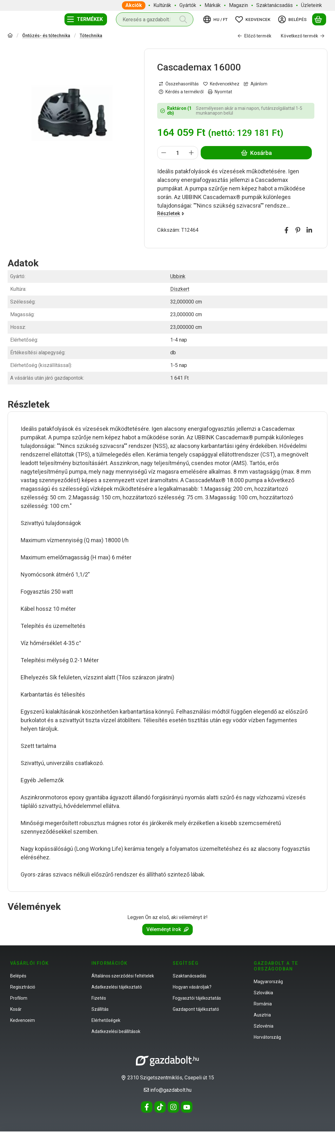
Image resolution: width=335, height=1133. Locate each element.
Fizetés (98, 998)
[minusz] (164, 152)
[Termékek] (85, 19)
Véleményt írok (167, 929)
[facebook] (286, 230)
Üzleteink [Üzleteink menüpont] (311, 5)
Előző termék (254, 35)
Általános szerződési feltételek (122, 975)
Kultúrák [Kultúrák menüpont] (162, 5)
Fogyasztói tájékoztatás (197, 998)
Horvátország (267, 1037)
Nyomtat (220, 91)
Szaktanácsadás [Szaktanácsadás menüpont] (274, 5)
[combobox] (154, 19)
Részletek (170, 213)
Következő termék (303, 35)
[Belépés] (293, 19)
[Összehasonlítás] (178, 83)
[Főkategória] (10, 36)
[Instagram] (173, 1107)
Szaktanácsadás (189, 975)
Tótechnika (91, 35)
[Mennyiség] (178, 152)
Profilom (18, 998)
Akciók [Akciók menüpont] (133, 5)
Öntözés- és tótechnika (46, 35)
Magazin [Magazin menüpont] (238, 5)
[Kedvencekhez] (221, 83)
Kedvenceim (22, 1020)
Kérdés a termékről (181, 91)
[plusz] (191, 152)
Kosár (16, 1009)
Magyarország (268, 981)
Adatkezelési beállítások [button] (115, 1031)
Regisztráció (22, 987)
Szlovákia (263, 992)
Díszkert (179, 289)
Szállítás (100, 1009)
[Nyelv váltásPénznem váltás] (216, 19)
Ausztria (262, 1014)
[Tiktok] (160, 1107)
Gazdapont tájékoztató (196, 1009)
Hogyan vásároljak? (192, 987)
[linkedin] (309, 230)
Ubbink (177, 276)
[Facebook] (146, 1107)
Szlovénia (263, 1026)
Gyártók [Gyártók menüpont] (187, 5)
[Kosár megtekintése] (319, 19)
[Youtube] (186, 1107)
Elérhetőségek (105, 1020)
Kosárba (256, 152)
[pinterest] (298, 230)
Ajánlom (255, 83)
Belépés (18, 975)
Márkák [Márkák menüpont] (212, 5)
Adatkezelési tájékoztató (116, 987)
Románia (263, 1003)
